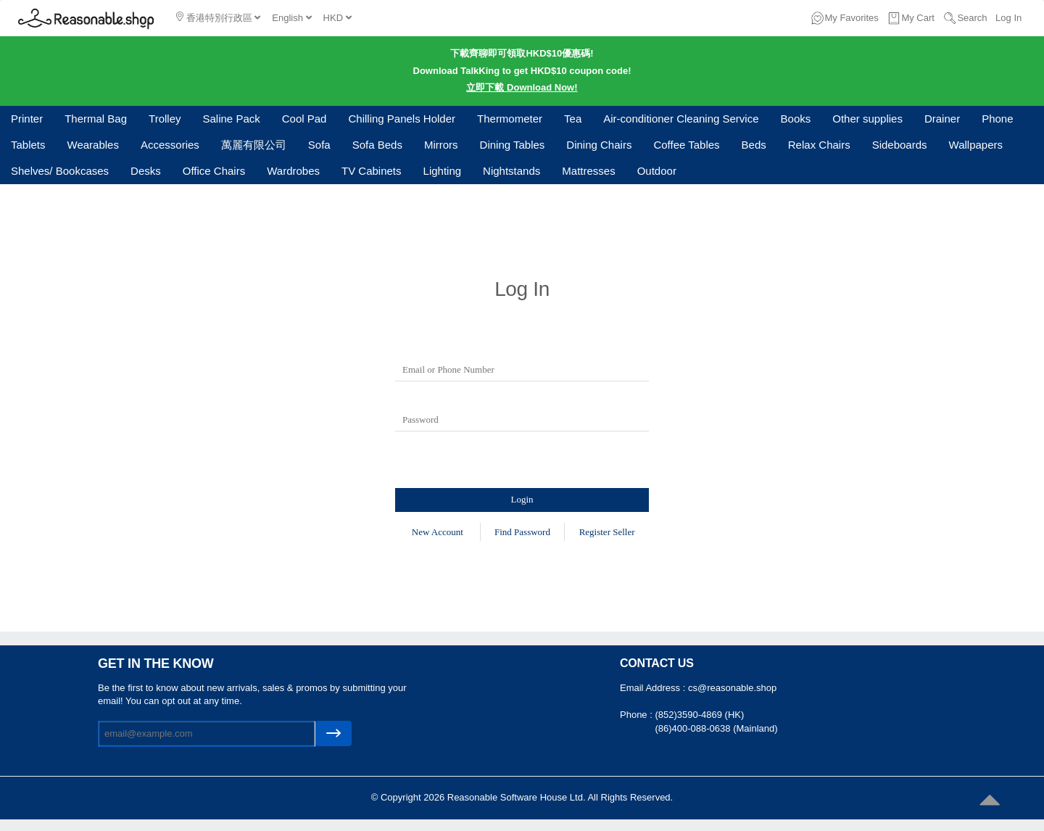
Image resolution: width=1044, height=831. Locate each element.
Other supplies (867, 118)
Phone (997, 118)
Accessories (170, 144)
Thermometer (509, 118)
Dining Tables (512, 144)
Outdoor (656, 171)
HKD (337, 17)
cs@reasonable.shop (732, 687)
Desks (145, 171)
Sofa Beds (377, 144)
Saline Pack (231, 118)
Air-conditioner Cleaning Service (680, 118)
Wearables (93, 144)
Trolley (165, 118)
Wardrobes (293, 171)
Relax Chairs (819, 144)
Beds (754, 144)
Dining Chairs (598, 144)
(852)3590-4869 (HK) (699, 714)
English (291, 17)
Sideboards (899, 144)
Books (796, 118)
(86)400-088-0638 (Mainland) (716, 728)
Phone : (637, 714)
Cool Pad (304, 118)
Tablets (28, 144)
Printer (27, 118)
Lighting (442, 171)
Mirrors (441, 144)
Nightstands (511, 171)
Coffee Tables (686, 144)
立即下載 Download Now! (521, 87)
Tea (572, 118)
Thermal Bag (96, 118)
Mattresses (588, 171)
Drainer (942, 118)
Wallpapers (976, 144)
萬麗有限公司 (253, 144)
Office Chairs (214, 171)
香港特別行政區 (218, 17)
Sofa (319, 144)
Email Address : (654, 687)
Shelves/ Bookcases (60, 171)
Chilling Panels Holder (401, 118)
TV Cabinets (371, 171)
